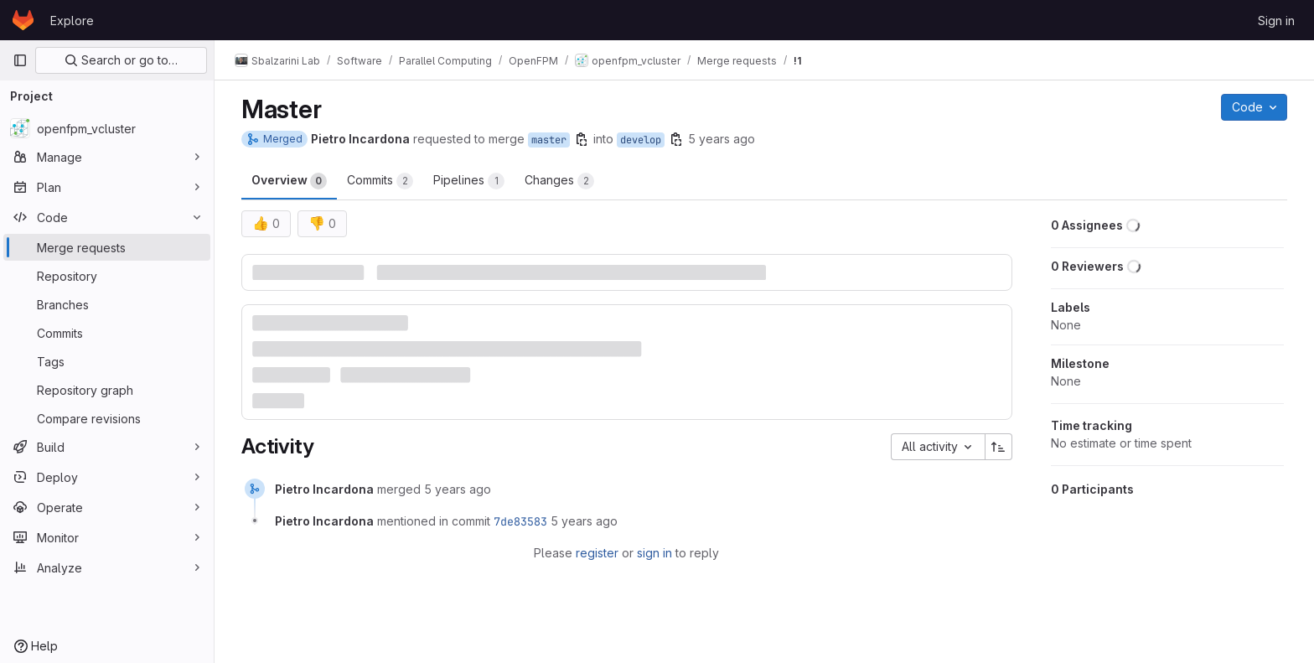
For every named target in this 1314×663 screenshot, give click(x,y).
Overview (289, 181)
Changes (559, 181)
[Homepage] (23, 20)
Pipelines (468, 181)
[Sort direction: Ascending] (999, 446)
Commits (380, 181)
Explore (72, 20)
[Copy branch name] (582, 139)
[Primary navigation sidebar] (20, 60)
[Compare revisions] (106, 418)
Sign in (1276, 20)
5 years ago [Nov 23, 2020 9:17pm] (721, 139)
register (597, 553)
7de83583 (520, 521)
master (548, 140)
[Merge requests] (106, 247)
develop (640, 140)
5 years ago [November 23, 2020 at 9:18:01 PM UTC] (457, 489)
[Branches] (106, 304)
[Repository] (106, 275)
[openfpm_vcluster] (106, 128)
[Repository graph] (106, 389)
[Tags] (106, 361)
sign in (654, 553)
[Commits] (106, 332)
